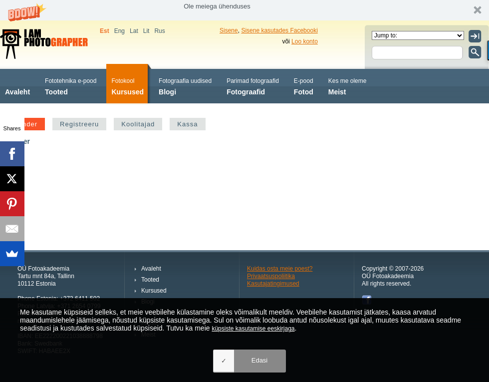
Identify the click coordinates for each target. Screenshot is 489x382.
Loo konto (304, 41)
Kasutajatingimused (273, 283)
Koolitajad (138, 124)
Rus (159, 30)
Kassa (187, 124)
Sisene (229, 30)
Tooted (70, 85)
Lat (134, 30)
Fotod (303, 85)
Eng (119, 30)
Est (104, 30)
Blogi (185, 85)
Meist (347, 85)
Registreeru (79, 124)
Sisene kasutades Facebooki (279, 30)
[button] (244, 10)
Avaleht (17, 85)
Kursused (127, 85)
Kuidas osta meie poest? (279, 268)
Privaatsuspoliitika (271, 276)
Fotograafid (253, 85)
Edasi (259, 360)
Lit (146, 30)
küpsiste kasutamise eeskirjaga (253, 328)
